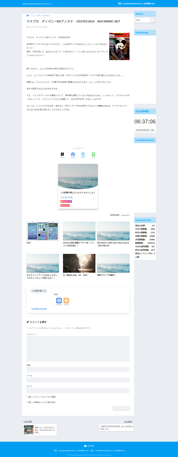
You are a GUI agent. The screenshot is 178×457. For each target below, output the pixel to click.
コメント (32, 334)
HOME (89, 445)
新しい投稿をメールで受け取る (42, 402)
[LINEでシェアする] (93, 155)
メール (29, 375)
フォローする (66, 197)
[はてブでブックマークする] (83, 155)
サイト (29, 386)
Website (66, 304)
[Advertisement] (145, 70)
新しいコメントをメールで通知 (42, 396)
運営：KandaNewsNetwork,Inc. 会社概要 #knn (136, 3)
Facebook (59, 304)
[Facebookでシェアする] (73, 155)
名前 (28, 364)
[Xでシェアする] (63, 155)
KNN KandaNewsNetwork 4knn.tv (45, 3)
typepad (126, 215)
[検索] (152, 20)
